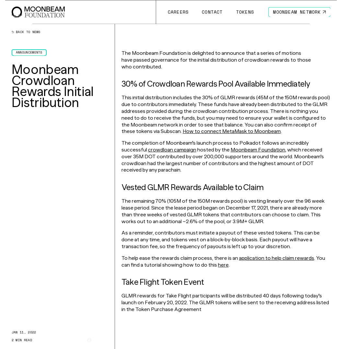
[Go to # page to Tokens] (245, 12)
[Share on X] (97, 340)
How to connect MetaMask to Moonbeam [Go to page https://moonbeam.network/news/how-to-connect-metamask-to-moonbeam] (232, 131)
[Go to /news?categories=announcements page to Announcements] (29, 52)
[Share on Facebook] (89, 340)
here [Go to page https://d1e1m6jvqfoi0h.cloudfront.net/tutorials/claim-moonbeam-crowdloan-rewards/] (223, 265)
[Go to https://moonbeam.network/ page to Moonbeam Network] (299, 12)
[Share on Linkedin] (106, 340)
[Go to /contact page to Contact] (212, 12)
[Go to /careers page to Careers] (178, 12)
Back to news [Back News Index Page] (26, 32)
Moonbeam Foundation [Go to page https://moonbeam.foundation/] (258, 150)
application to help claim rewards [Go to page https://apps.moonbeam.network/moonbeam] (276, 258)
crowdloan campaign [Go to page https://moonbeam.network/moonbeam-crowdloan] (172, 150)
